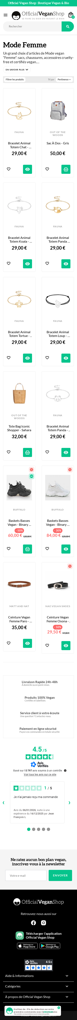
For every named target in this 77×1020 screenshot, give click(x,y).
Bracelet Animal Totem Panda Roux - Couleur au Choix (58, 239)
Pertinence (64, 79)
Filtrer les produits (15, 79)
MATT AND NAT (19, 606)
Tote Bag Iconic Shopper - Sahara (19, 428)
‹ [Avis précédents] (3, 802)
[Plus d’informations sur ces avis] (65, 770)
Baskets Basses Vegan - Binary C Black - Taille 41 (20, 522)
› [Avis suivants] (69, 802)
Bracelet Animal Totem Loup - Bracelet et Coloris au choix (58, 334)
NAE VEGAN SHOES (57, 606)
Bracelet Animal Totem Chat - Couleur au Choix (19, 145)
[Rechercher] (32, 26)
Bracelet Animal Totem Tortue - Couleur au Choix (19, 334)
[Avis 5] (48, 829)
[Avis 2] (33, 829)
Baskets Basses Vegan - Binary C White (58, 522)
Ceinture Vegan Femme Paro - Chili (19, 619)
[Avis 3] (38, 829)
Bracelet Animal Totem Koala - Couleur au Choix (19, 239)
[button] (17, 69)
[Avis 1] (28, 829)
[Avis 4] (43, 829)
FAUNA (19, 132)
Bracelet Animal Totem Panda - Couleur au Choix (57, 428)
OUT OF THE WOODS (58, 134)
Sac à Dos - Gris (58, 143)
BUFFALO (19, 509)
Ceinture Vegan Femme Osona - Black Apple (58, 619)
